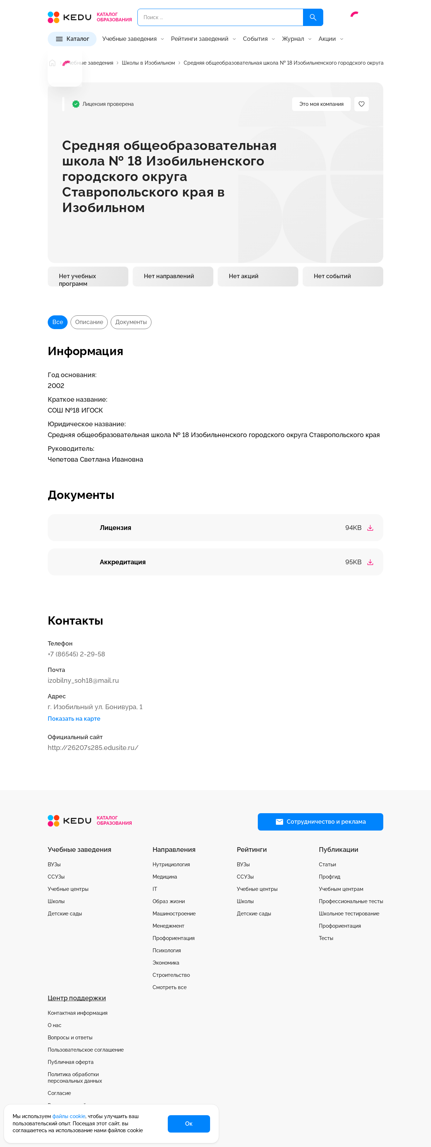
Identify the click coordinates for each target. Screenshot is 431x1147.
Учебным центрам (341, 889)
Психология (167, 950)
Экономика (166, 963)
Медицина (165, 877)
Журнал (293, 39)
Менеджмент (168, 926)
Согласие (59, 1093)
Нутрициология (171, 864)
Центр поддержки (77, 998)
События (255, 39)
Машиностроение (174, 914)
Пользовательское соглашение (86, 1050)
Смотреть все (170, 987)
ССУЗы (56, 877)
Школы (56, 901)
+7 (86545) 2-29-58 (76, 654)
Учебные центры (68, 889)
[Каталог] (72, 39)
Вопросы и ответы (70, 1037)
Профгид (329, 877)
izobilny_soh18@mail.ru (83, 680)
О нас (54, 1025)
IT (155, 889)
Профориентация (174, 938)
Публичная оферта (71, 1062)
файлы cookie (68, 1116)
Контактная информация (77, 1013)
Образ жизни (169, 901)
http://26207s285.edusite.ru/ (93, 747)
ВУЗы (54, 864)
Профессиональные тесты (351, 901)
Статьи (327, 864)
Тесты (326, 938)
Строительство (171, 975)
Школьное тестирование (349, 914)
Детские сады (65, 914)
